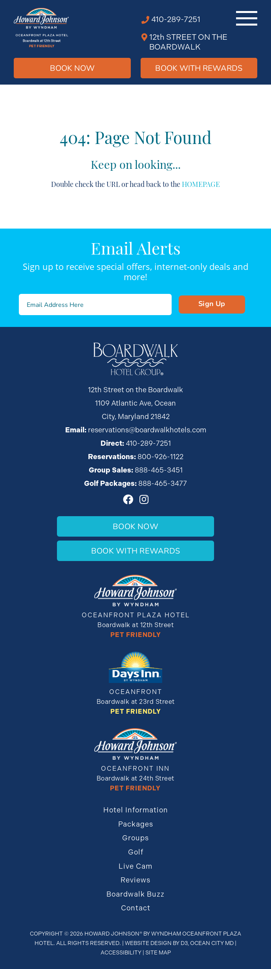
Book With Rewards (135, 550)
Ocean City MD (212, 943)
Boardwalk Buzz (135, 894)
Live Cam (135, 866)
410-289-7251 (175, 19)
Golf (135, 852)
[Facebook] (128, 499)
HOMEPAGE (201, 183)
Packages (135, 824)
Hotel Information (135, 810)
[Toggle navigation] (246, 18)
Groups (135, 838)
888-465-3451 (159, 470)
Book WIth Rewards (198, 68)
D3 (184, 943)
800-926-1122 (160, 456)
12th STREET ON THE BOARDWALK (188, 42)
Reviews (135, 880)
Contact (135, 908)
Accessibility (121, 952)
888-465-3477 (162, 483)
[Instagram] (143, 499)
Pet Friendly (135, 635)
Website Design (148, 943)
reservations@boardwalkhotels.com (147, 430)
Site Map (158, 952)
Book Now (72, 68)
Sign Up (211, 303)
